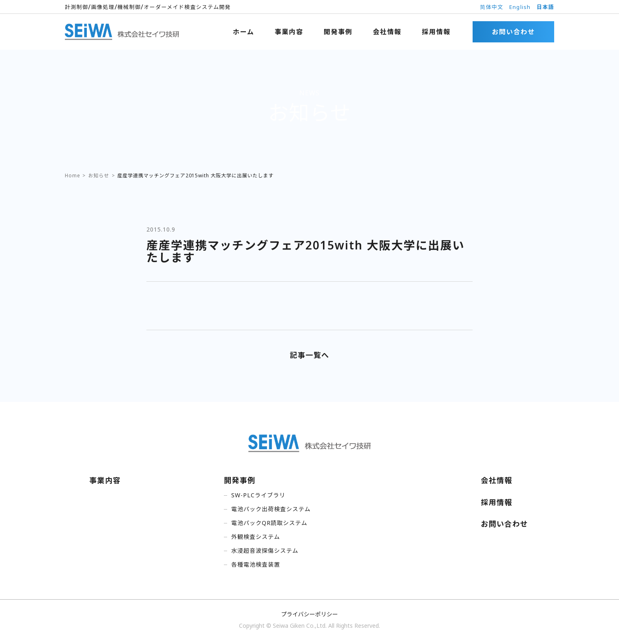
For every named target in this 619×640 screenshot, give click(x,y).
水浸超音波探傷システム (264, 550)
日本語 (545, 7)
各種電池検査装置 (255, 564)
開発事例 (338, 31)
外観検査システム (255, 537)
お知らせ (98, 175)
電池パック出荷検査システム (271, 509)
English (520, 7)
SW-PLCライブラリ (258, 495)
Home (72, 175)
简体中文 (491, 7)
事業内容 (288, 31)
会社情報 (387, 31)
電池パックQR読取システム (269, 523)
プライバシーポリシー (309, 614)
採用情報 (436, 31)
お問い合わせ (513, 31)
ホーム (243, 31)
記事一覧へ (309, 355)
